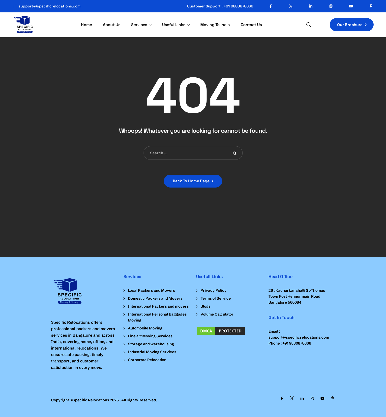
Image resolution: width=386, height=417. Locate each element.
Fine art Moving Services (150, 336)
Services (139, 24)
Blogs (205, 306)
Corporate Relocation (147, 359)
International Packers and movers (158, 306)
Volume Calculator (217, 314)
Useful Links (173, 24)
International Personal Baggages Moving (157, 317)
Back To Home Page (191, 181)
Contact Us (251, 24)
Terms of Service (216, 298)
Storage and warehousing (151, 344)
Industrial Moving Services (152, 352)
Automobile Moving (145, 328)
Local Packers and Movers (151, 290)
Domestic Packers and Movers (155, 298)
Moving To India (215, 24)
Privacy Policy (214, 290)
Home (86, 24)
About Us (111, 24)
